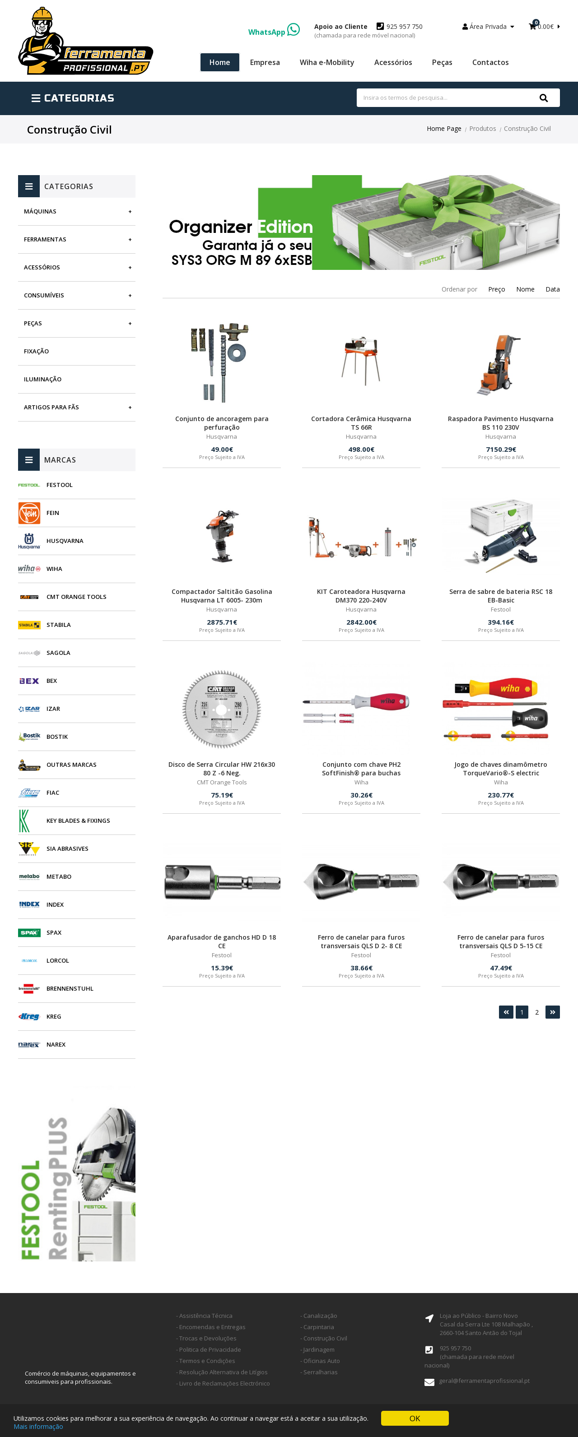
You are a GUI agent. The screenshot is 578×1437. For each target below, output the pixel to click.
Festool (60, 485)
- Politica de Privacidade (208, 1349)
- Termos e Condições (205, 1361)
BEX (52, 681)
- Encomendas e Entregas (211, 1327)
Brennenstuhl (70, 988)
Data (552, 289)
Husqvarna (65, 541)
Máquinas (40, 211)
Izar (53, 709)
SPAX (54, 932)
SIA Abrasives (68, 848)
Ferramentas (45, 239)
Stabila (59, 625)
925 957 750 (368, 30)
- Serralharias (319, 1372)
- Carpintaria (317, 1327)
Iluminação (42, 379)
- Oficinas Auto (320, 1361)
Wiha (54, 569)
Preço (496, 289)
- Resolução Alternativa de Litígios (222, 1372)
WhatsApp (274, 32)
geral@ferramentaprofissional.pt (484, 1381)
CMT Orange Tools (77, 597)
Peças (442, 62)
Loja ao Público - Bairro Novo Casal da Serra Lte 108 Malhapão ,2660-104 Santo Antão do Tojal (486, 1324)
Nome (525, 289)
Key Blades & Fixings (78, 820)
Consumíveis (44, 295)
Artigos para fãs (51, 407)
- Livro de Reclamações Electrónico (223, 1383)
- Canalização (318, 1316)
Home (220, 62)
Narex (56, 1044)
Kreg (54, 1016)
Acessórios (393, 62)
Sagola (58, 653)
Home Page (444, 128)
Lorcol (58, 960)
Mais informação (38, 1426)
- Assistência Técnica (204, 1316)
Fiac (53, 792)
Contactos (490, 62)
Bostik (57, 736)
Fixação (36, 351)
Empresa (265, 62)
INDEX (55, 904)
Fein (53, 513)
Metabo (59, 876)
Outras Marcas (72, 764)
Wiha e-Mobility (327, 62)
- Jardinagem (317, 1349)
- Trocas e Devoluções (206, 1338)
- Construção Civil (323, 1338)
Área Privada (488, 26)
